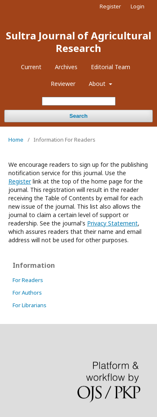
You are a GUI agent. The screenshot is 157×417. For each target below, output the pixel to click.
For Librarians (29, 305)
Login (137, 6)
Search (78, 116)
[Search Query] (79, 101)
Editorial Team (110, 67)
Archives (66, 67)
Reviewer (63, 84)
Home (15, 139)
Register (110, 6)
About (98, 84)
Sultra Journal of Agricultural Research (78, 41)
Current (31, 67)
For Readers (28, 280)
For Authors (27, 292)
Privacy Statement (112, 223)
